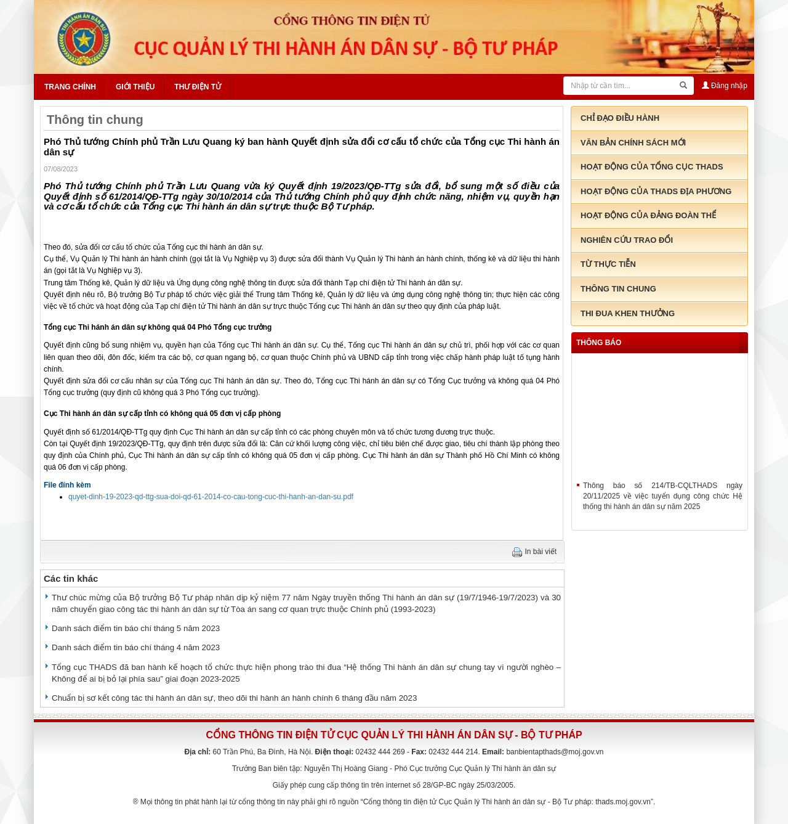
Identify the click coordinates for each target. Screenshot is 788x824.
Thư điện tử (197, 87)
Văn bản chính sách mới (633, 142)
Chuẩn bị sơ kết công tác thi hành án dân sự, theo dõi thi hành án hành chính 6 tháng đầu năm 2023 (234, 698)
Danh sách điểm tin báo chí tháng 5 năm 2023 (136, 628)
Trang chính (70, 87)
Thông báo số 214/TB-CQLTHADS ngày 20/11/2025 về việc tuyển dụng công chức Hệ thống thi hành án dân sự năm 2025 (662, 501)
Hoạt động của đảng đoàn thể (648, 215)
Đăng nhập (724, 85)
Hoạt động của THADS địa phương (656, 191)
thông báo (598, 342)
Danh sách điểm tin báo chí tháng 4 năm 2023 (136, 647)
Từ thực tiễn (608, 264)
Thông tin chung (95, 119)
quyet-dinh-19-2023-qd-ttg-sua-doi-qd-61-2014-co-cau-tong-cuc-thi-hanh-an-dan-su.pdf (210, 496)
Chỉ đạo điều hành (620, 118)
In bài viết (541, 551)
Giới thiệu (135, 87)
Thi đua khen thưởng (628, 313)
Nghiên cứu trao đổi (627, 240)
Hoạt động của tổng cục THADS (652, 166)
